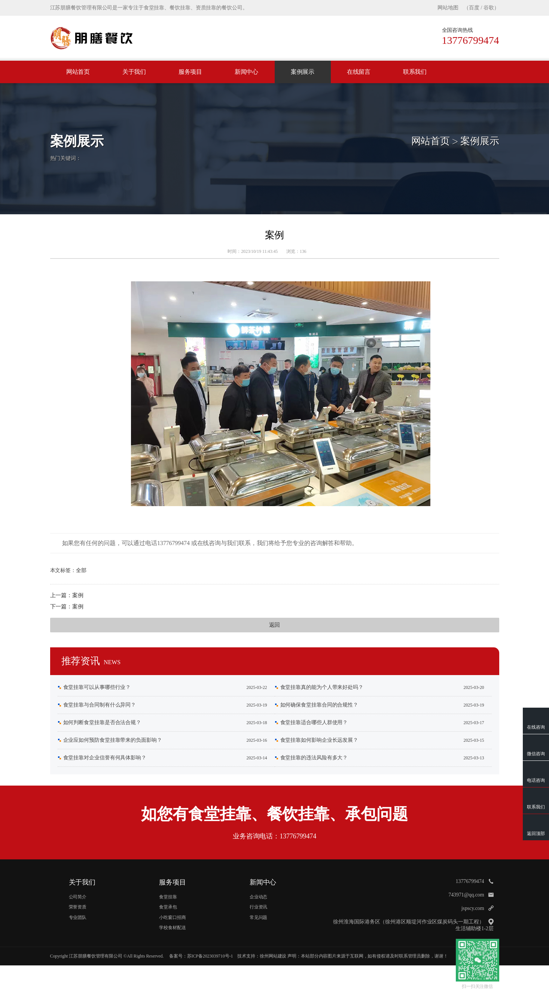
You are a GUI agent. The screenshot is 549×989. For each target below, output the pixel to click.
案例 (77, 595)
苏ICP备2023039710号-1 (210, 956)
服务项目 (190, 72)
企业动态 (259, 896)
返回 (274, 625)
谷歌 (489, 7)
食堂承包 (168, 907)
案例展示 (303, 72)
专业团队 (78, 917)
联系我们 (415, 72)
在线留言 (359, 72)
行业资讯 (259, 907)
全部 (81, 570)
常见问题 (259, 917)
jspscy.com (472, 908)
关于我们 (134, 72)
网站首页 (78, 72)
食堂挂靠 (168, 896)
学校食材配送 (172, 927)
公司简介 (78, 896)
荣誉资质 (78, 907)
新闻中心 (247, 72)
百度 (474, 7)
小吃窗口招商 (172, 917)
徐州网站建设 (273, 956)
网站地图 (447, 7)
